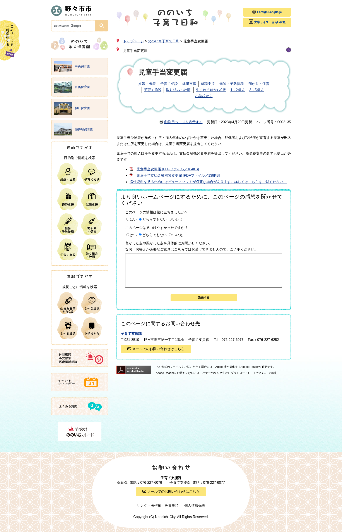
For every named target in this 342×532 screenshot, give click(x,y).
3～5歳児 (256, 90)
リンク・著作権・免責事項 (158, 505)
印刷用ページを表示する (183, 122)
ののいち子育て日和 (163, 41)
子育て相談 (169, 84)
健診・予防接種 (231, 84)
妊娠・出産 (147, 84)
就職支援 (208, 84)
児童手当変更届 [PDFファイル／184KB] (168, 169)
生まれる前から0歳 (211, 90)
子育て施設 (152, 90)
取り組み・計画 (178, 90)
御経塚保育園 (73, 129)
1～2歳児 (237, 90)
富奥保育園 (72, 87)
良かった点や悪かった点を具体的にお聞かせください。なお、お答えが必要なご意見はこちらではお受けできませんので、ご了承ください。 (191, 246)
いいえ (177, 219)
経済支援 (189, 84)
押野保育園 (72, 108)
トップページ (133, 41)
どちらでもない (154, 219)
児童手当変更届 (135, 51)
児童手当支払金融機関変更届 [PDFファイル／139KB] (178, 175)
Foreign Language (269, 12)
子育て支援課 (131, 340)
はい (133, 219)
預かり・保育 (258, 84)
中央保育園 (72, 66)
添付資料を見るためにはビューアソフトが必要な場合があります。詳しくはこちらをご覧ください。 (208, 182)
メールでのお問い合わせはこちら (158, 355)
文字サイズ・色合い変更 (270, 22)
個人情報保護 (194, 505)
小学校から (204, 96)
